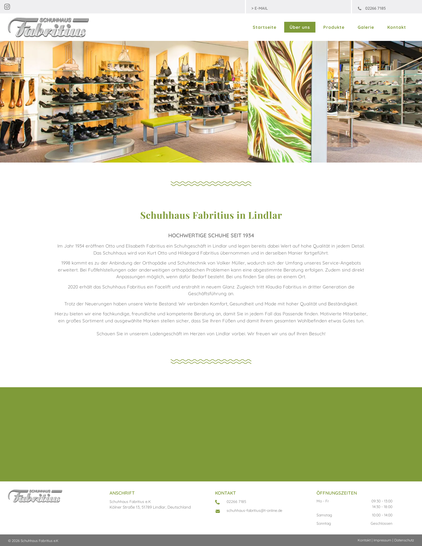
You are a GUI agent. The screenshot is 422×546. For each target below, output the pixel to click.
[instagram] (7, 8)
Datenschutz (404, 540)
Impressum (382, 540)
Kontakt (364, 540)
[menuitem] (265, 27)
